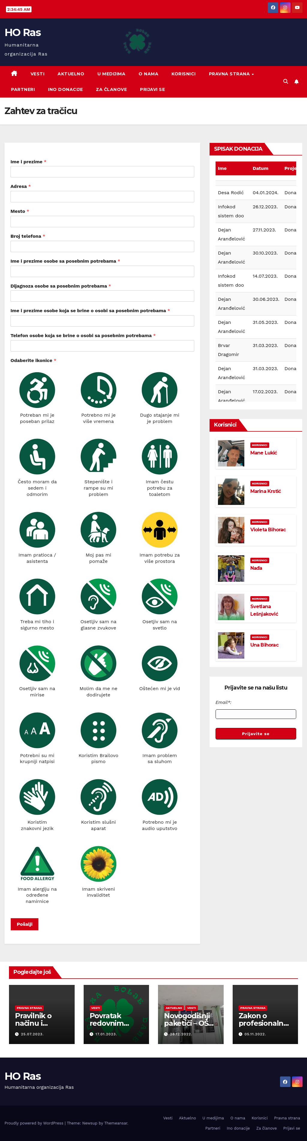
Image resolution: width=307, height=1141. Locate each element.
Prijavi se (152, 89)
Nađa (256, 568)
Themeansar (115, 1123)
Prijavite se (256, 733)
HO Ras (22, 32)
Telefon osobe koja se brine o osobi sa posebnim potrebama (83, 335)
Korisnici (183, 74)
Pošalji (24, 924)
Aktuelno (71, 74)
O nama (148, 74)
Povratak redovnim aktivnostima (113, 1023)
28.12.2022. (181, 1034)
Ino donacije (65, 89)
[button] (285, 81)
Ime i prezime (28, 162)
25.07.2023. (32, 1034)
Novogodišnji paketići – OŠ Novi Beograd (188, 1023)
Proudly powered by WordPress (34, 1123)
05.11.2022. (255, 1034)
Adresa (20, 186)
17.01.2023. (106, 1034)
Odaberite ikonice (33, 360)
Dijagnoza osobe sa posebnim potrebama (60, 286)
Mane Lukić (263, 453)
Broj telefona (27, 236)
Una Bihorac (264, 645)
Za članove (111, 89)
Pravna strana (230, 74)
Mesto (19, 211)
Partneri (23, 89)
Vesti (38, 74)
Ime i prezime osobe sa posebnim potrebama (65, 261)
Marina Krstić (265, 491)
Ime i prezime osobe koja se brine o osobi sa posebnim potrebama (90, 310)
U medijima (111, 74)
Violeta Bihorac (268, 530)
